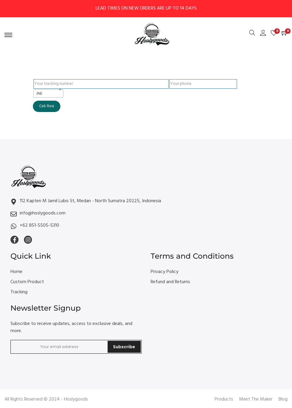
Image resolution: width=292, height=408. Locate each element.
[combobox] (48, 93)
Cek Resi (46, 106)
